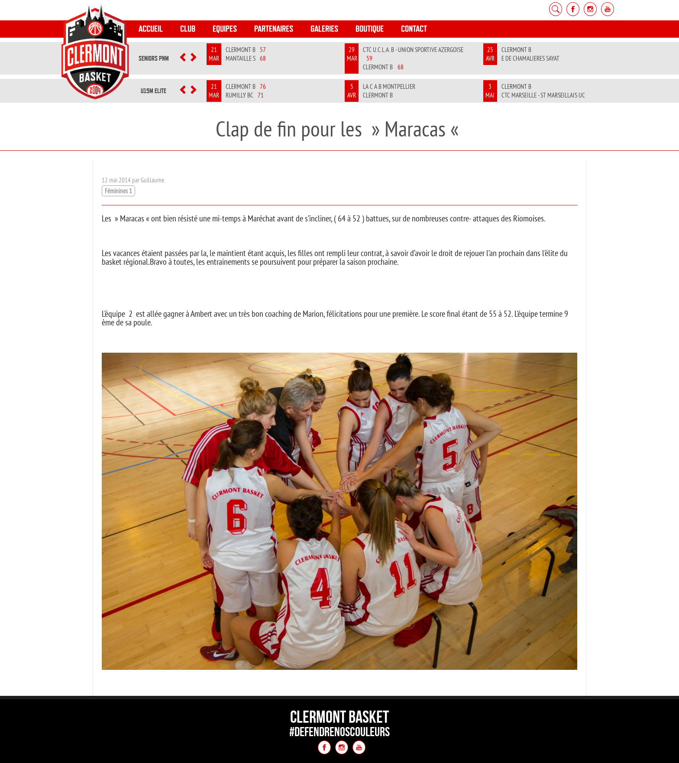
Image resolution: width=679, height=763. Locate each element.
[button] (182, 58)
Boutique (370, 29)
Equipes (225, 29)
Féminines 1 (118, 191)
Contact (414, 29)
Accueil (151, 29)
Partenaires (273, 29)
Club (187, 29)
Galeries (324, 29)
